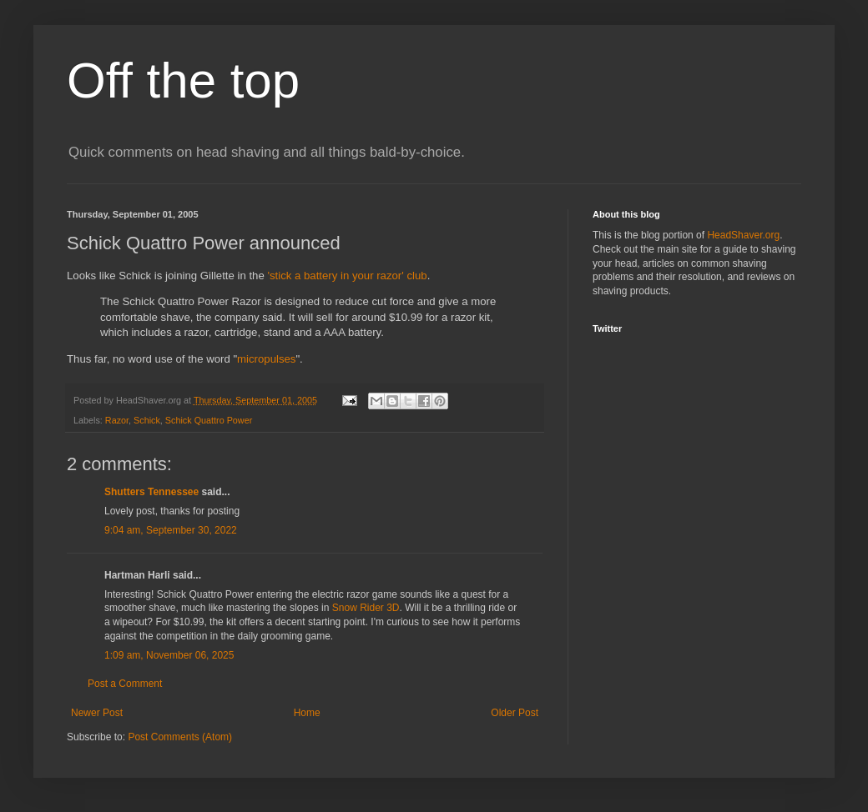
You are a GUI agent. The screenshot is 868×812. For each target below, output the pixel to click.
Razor (117, 420)
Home (307, 713)
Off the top (183, 80)
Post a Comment (125, 683)
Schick (147, 420)
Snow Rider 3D (366, 608)
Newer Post (97, 713)
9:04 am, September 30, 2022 (170, 530)
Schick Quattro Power (208, 420)
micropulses (266, 359)
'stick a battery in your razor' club (346, 275)
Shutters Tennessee (151, 492)
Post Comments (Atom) (180, 737)
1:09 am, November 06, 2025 (169, 655)
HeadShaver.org (743, 235)
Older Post (514, 713)
